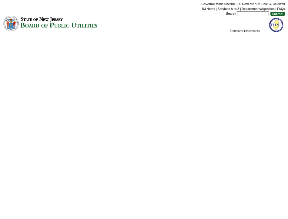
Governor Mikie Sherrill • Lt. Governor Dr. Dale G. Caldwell (243, 4)
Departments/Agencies (258, 9)
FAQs (281, 9)
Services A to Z (228, 9)
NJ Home (208, 9)
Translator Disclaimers (245, 31)
